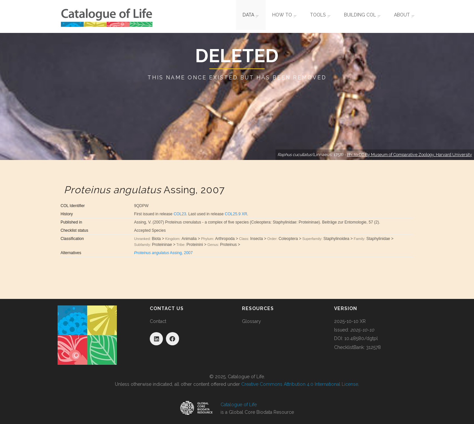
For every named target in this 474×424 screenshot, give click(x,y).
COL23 (179, 214)
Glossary (251, 321)
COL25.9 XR (236, 214)
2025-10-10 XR (350, 321)
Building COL (357, 16)
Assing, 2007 (163, 253)
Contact (158, 321)
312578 (373, 347)
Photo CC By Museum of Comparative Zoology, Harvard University (409, 154)
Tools (313, 16)
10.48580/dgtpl (361, 338)
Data (240, 16)
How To (276, 16)
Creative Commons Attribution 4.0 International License (299, 384)
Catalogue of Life (239, 404)
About (400, 16)
